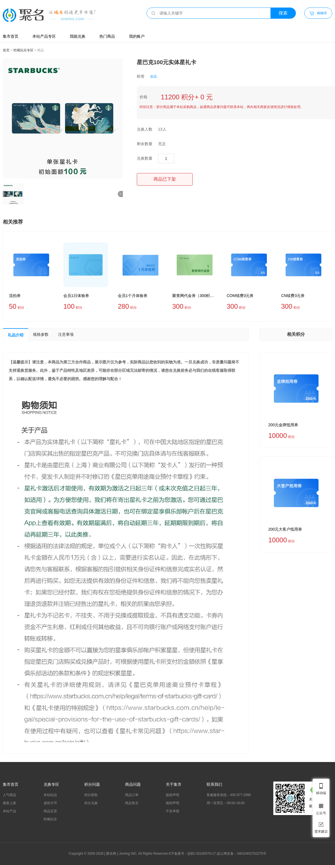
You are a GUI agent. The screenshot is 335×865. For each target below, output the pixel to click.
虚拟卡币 (50, 803)
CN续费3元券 (293, 295)
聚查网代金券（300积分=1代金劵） (194, 295)
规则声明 (172, 803)
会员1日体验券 (76, 295)
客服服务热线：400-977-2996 (229, 795)
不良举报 (172, 811)
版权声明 (172, 795)
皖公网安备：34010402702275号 (241, 854)
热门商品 (107, 36)
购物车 (318, 13)
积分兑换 (91, 803)
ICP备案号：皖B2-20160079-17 (192, 854)
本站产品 (9, 811)
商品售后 (131, 803)
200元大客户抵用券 (285, 529)
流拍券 (15, 295)
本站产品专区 (44, 36)
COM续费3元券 (240, 295)
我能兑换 (77, 36)
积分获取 (91, 795)
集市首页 (10, 36)
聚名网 (111, 854)
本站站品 (50, 795)
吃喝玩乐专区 (23, 50)
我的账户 (137, 36)
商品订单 (131, 795)
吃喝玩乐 (50, 819)
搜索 (283, 13)
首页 (6, 50)
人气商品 (9, 795)
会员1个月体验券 (132, 295)
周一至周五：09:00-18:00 (226, 803)
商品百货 (50, 811)
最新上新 (9, 803)
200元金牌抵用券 (283, 425)
